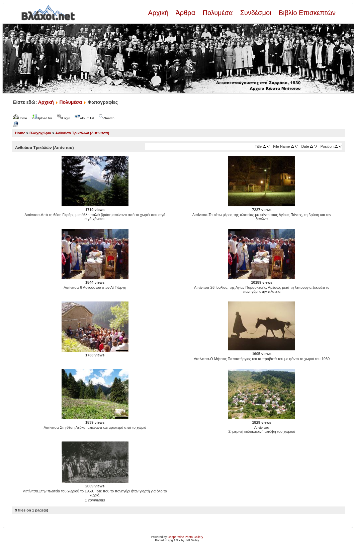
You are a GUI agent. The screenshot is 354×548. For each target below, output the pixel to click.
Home (20, 133)
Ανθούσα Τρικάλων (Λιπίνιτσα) (82, 133)
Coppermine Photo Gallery (185, 537)
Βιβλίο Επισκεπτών (306, 12)
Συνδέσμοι (255, 12)
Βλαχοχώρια (40, 133)
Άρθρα (185, 12)
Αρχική (159, 12)
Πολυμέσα (218, 12)
